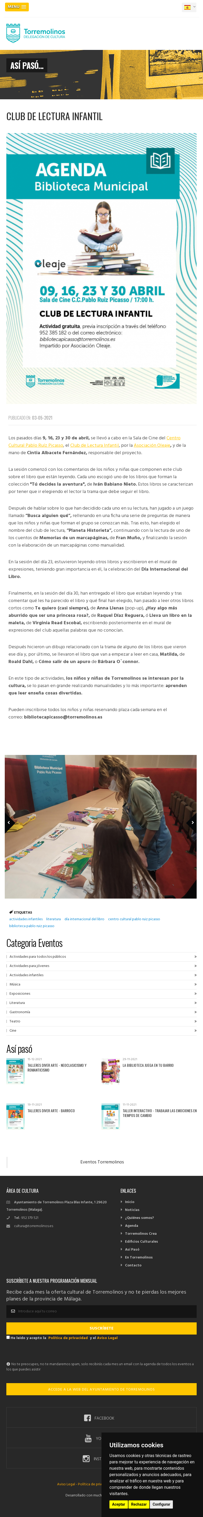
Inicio (129, 1202)
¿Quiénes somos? (139, 1218)
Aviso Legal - (67, 1484)
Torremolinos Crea (141, 1234)
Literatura (17, 1003)
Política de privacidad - (96, 1484)
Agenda (131, 1226)
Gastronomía (20, 1012)
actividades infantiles (26, 919)
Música (15, 984)
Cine (13, 1031)
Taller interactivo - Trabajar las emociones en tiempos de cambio (160, 1113)
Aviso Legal (107, 1338)
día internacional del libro (84, 919)
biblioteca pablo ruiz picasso (31, 926)
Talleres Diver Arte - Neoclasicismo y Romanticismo (56, 1067)
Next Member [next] (188, 815)
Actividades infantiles (26, 975)
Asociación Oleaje (152, 445)
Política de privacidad (68, 1338)
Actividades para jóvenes (29, 966)
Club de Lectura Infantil (94, 445)
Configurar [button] (161, 1504)
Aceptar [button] (118, 1504)
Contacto (133, 1265)
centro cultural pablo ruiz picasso (134, 919)
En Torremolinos (139, 1258)
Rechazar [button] (139, 1504)
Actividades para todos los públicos (38, 957)
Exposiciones (20, 994)
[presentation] (46, 1351)
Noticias (132, 1210)
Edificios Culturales (141, 1242)
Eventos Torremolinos (102, 1162)
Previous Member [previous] (19, 815)
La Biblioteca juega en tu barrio (148, 1065)
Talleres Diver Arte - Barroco (51, 1110)
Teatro (15, 1021)
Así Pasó (132, 1250)
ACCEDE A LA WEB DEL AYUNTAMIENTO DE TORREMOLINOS (101, 1390)
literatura (53, 919)
